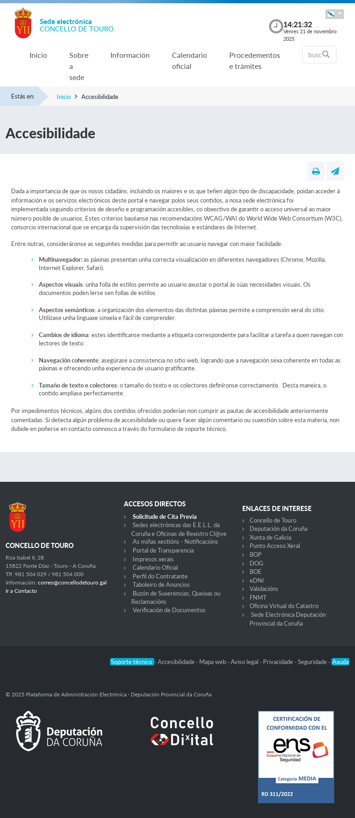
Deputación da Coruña (278, 528)
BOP (256, 554)
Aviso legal (245, 661)
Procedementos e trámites (254, 60)
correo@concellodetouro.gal (72, 582)
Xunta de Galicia (270, 537)
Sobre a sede (78, 65)
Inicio (38, 54)
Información (130, 54)
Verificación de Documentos (169, 610)
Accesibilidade (177, 661)
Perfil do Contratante (160, 576)
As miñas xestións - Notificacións (175, 541)
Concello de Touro (273, 520)
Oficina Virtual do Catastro (284, 605)
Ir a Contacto (21, 590)
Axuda (340, 661)
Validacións (264, 588)
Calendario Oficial (155, 567)
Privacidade (278, 661)
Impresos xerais (153, 559)
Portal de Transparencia (163, 550)
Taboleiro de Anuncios (161, 584)
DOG (256, 563)
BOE (256, 571)
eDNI (257, 580)
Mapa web (213, 661)
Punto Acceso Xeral (275, 545)
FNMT (258, 597)
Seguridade (313, 661)
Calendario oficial (189, 60)
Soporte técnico (132, 661)
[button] (334, 14)
